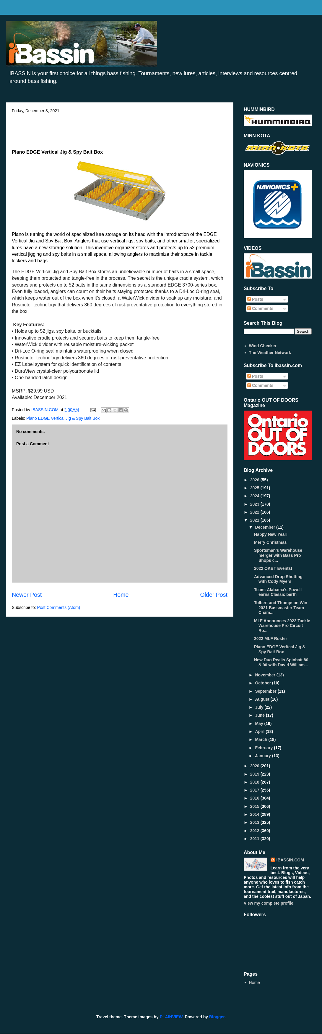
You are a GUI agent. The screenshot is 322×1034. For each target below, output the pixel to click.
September (266, 691)
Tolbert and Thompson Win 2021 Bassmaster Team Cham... (280, 607)
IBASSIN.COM (45, 409)
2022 (255, 512)
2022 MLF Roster (270, 638)
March (261, 739)
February (264, 747)
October (263, 683)
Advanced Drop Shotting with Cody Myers (278, 579)
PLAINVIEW (171, 1016)
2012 (255, 830)
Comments (260, 308)
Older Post (213, 594)
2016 (255, 798)
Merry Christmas (270, 542)
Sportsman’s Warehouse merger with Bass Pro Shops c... (278, 555)
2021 (255, 520)
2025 (255, 487)
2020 (255, 765)
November (265, 675)
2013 (255, 822)
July (259, 707)
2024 (255, 495)
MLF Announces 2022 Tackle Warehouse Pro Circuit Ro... (282, 625)
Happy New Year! (270, 534)
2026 (255, 479)
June (260, 715)
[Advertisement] (119, 129)
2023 (255, 504)
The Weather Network (270, 352)
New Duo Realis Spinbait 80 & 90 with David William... (281, 662)
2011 (255, 838)
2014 (255, 814)
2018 (255, 782)
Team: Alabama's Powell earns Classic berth (278, 592)
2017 (255, 790)
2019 (255, 774)
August (262, 699)
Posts (255, 299)
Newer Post (27, 594)
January (263, 755)
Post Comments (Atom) (58, 607)
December (265, 527)
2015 (255, 806)
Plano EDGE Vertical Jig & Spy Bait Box (63, 418)
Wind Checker (263, 345)
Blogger (217, 1016)
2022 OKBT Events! (273, 568)
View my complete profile (268, 903)
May (259, 723)
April (260, 731)
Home (121, 594)
